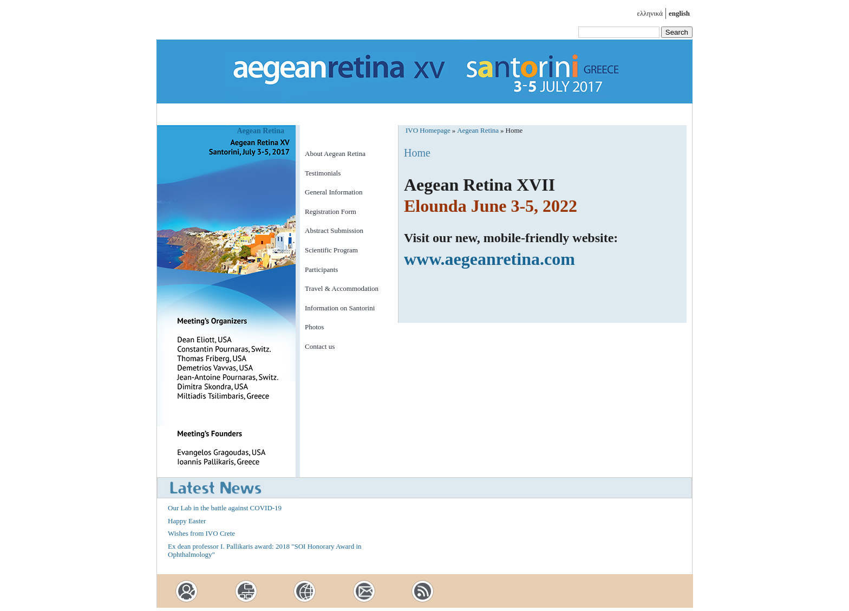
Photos (314, 327)
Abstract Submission (334, 230)
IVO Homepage (428, 130)
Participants (321, 269)
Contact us (320, 346)
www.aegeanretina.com (489, 259)
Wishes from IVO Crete (201, 533)
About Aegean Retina (335, 154)
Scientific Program (331, 250)
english (679, 13)
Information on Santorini (340, 308)
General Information (333, 192)
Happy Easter (187, 521)
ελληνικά (650, 13)
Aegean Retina (261, 131)
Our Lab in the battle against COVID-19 (225, 508)
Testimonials (323, 173)
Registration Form (330, 211)
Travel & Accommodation (341, 288)
